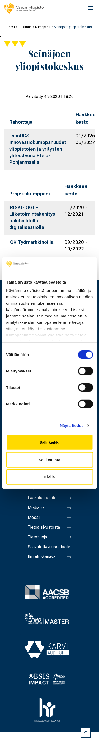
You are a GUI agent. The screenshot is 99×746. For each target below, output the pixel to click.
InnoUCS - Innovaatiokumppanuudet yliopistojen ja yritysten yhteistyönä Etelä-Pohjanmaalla (37, 149)
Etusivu (9, 27)
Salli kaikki (49, 442)
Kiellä (49, 477)
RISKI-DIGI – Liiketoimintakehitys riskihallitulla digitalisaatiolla (32, 217)
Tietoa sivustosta (44, 527)
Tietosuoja (37, 537)
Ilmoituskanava (41, 556)
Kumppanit (42, 27)
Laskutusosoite (42, 497)
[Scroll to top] (86, 733)
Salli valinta (49, 459)
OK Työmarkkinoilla (32, 242)
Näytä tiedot (71, 425)
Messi (34, 517)
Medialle (36, 507)
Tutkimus (25, 27)
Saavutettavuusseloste (49, 546)
